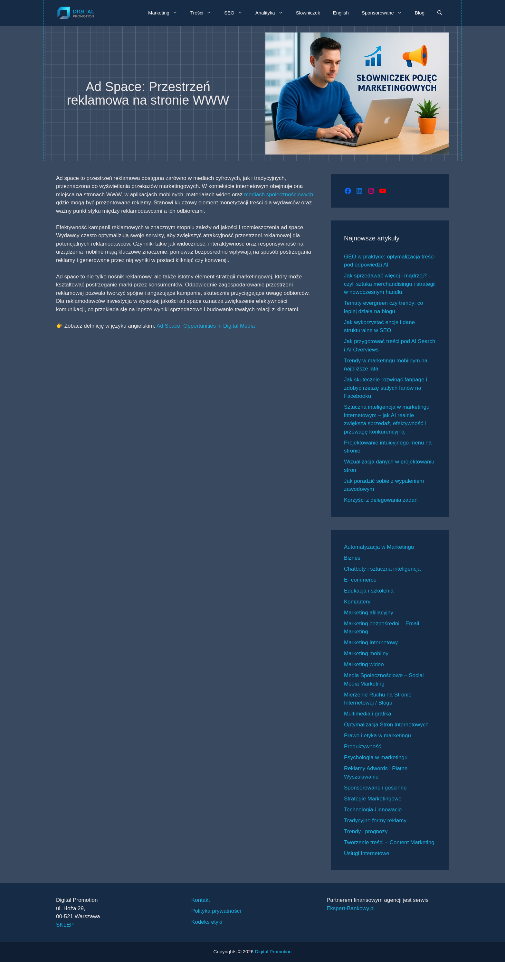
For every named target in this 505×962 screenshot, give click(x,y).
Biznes (352, 558)
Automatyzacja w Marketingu (379, 547)
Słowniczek (308, 12)
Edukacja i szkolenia (369, 591)
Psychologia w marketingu (375, 757)
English (341, 12)
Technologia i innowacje (373, 810)
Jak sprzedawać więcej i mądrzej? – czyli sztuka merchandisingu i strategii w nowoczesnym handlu (389, 284)
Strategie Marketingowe (373, 799)
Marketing (166, 13)
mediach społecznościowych (278, 194)
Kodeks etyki (206, 922)
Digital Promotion (273, 951)
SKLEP (65, 925)
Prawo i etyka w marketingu (377, 736)
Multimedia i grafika (367, 714)
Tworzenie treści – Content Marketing (389, 842)
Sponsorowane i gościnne (375, 788)
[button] (440, 13)
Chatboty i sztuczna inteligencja (382, 569)
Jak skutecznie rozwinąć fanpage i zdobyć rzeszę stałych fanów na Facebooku (385, 388)
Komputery (357, 602)
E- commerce (360, 580)
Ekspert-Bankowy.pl (351, 908)
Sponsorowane (385, 13)
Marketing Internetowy (371, 643)
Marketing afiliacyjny (368, 613)
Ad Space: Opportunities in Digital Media (206, 326)
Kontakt (200, 900)
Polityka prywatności (216, 911)
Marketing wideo (364, 664)
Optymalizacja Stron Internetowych (386, 725)
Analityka (272, 13)
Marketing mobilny (366, 653)
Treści (204, 13)
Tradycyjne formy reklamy (375, 820)
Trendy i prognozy (365, 831)
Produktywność (362, 746)
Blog (419, 12)
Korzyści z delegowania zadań (381, 500)
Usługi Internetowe (366, 853)
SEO (236, 13)
